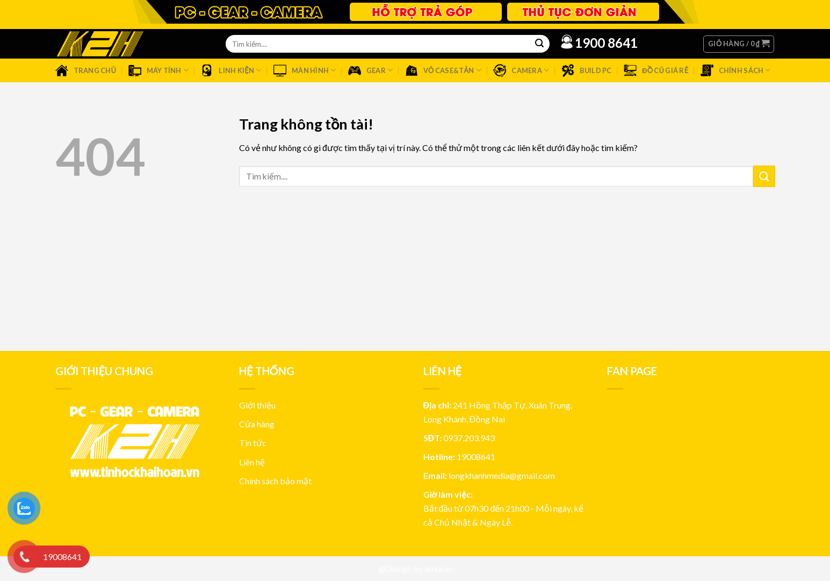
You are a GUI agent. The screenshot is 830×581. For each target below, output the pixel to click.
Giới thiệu (257, 405)
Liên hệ (252, 462)
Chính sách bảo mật (275, 481)
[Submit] (764, 176)
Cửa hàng (257, 424)
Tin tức (252, 442)
